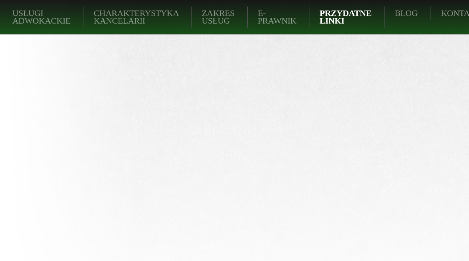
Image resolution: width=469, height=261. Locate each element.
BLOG (406, 13)
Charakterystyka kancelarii (136, 16)
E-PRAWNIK (277, 16)
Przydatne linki (345, 16)
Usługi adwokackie (41, 16)
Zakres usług (218, 16)
